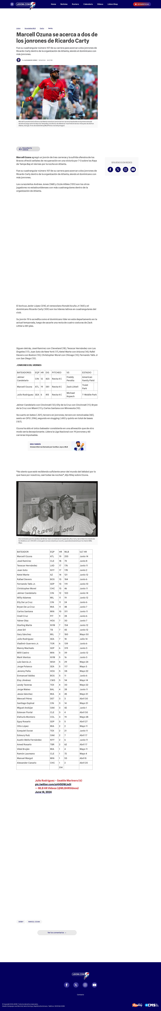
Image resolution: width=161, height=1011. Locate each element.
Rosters (75, 4)
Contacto (80, 994)
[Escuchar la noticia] (28, 149)
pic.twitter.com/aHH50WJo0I (53, 784)
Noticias (64, 4)
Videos (100, 4)
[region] (80, 17)
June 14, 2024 (43, 792)
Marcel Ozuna (34, 922)
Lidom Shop (113, 4)
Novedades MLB (30, 28)
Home (53, 4)
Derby (42, 28)
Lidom (18, 28)
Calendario (88, 4)
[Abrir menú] (12, 4)
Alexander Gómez (30, 60)
